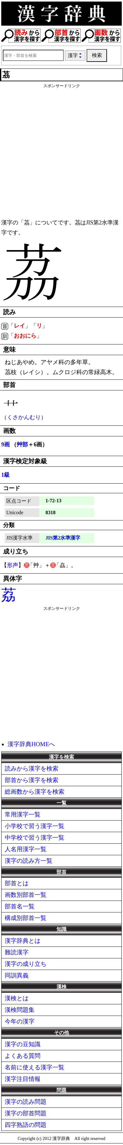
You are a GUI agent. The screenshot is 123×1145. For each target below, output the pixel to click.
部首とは (17, 883)
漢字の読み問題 (25, 1101)
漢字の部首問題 (25, 1113)
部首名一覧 (20, 906)
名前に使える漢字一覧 (34, 1067)
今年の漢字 (20, 1021)
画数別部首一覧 (25, 894)
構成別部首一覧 (25, 918)
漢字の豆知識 (22, 1044)
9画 (5, 444)
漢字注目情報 (22, 1079)
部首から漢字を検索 (31, 780)
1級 (5, 475)
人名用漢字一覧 (25, 849)
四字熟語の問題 (25, 1125)
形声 (12, 565)
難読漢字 (17, 952)
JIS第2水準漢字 (62, 537)
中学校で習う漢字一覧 (34, 837)
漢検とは (17, 998)
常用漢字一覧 (22, 814)
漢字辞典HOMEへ (31, 744)
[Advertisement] (61, 150)
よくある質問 (22, 1055)
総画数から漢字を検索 (34, 791)
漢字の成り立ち (25, 964)
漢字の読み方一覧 (28, 860)
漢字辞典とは (22, 940)
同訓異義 (17, 975)
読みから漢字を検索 (31, 768)
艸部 (22, 444)
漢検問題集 (20, 1010)
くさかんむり (24, 417)
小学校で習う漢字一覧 (34, 826)
